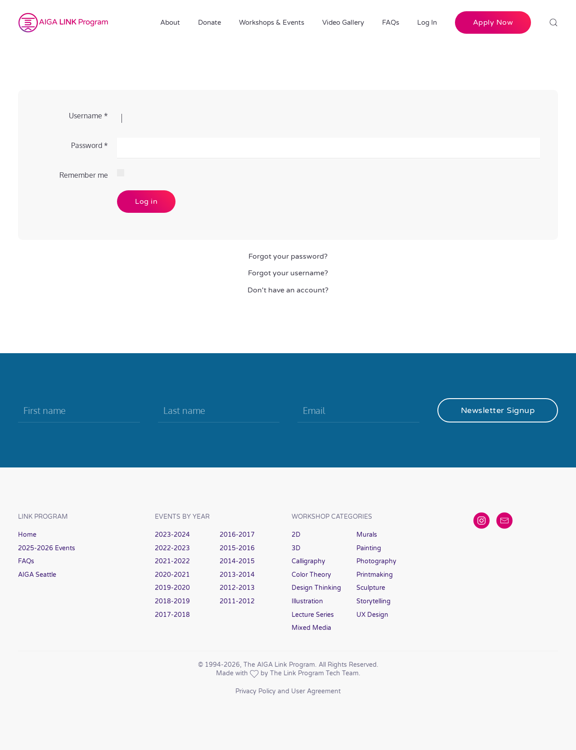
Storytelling (373, 601)
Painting (368, 548)
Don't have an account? (288, 290)
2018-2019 (172, 601)
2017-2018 (172, 615)
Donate (209, 22)
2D (296, 535)
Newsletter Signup (498, 410)
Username (88, 115)
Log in (146, 201)
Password (89, 145)
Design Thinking (316, 588)
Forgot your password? (288, 256)
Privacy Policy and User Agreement (288, 691)
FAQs (390, 22)
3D (296, 548)
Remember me (83, 175)
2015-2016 (237, 548)
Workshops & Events (271, 22)
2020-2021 (172, 575)
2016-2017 (237, 535)
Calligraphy (308, 561)
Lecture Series (313, 615)
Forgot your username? (288, 273)
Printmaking (374, 575)
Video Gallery (343, 22)
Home (27, 535)
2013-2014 (237, 575)
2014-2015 (237, 561)
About (170, 22)
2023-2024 (172, 535)
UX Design (372, 615)
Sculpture (370, 588)
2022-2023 (172, 548)
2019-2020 (172, 588)
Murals (366, 535)
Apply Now (493, 22)
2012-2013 (237, 588)
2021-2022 (172, 561)
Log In (427, 22)
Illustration (307, 601)
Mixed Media (311, 628)
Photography (376, 561)
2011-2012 (237, 601)
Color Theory (311, 575)
